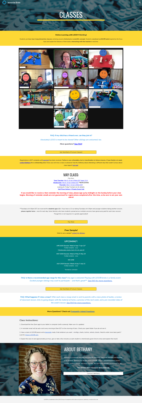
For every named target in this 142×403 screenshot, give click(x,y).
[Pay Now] (71, 221)
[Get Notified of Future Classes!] (71, 152)
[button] (140, 2)
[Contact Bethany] (93, 373)
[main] (71, 15)
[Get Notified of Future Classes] (71, 289)
